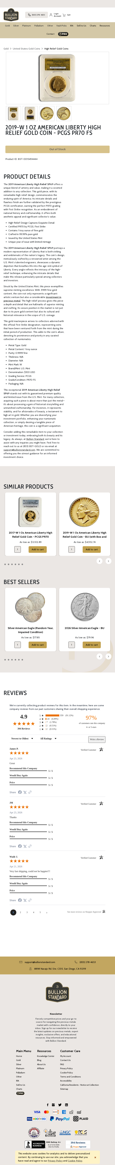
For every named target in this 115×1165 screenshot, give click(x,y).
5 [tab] (19, 564)
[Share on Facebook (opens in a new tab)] (20, 792)
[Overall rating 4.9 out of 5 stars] (23, 723)
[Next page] (46, 912)
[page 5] (40, 912)
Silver (16, 25)
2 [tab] (8, 564)
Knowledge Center (45, 1056)
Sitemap (64, 1089)
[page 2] (20, 912)
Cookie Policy (66, 1072)
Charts (93, 25)
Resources (105, 25)
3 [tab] (12, 564)
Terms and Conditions (70, 1076)
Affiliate (40, 1068)
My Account (65, 1056)
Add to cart (38, 549)
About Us (41, 1064)
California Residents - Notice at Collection (79, 1085)
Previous (99, 561)
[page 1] (13, 912)
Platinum (26, 25)
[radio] (58, 715)
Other (50, 25)
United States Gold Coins (26, 48)
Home (19, 1056)
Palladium (39, 25)
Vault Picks (61, 25)
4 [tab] (15, 564)
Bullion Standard (35, 439)
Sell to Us (81, 25)
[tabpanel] (31, 524)
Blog (39, 1060)
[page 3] (27, 912)
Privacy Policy (66, 1068)
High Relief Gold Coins (56, 48)
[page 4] (33, 912)
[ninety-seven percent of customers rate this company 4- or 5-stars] (91, 721)
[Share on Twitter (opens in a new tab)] (25, 792)
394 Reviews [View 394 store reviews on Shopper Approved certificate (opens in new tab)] (28, 728)
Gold (7, 25)
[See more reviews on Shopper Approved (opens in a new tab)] (30, 792)
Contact (50, 34)
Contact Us (65, 1060)
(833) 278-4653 (36, 14)
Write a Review (97, 739)
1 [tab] (5, 564)
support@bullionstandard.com (19, 449)
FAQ (62, 1064)
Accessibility (66, 1080)
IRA (71, 25)
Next (108, 561)
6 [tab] (22, 564)
